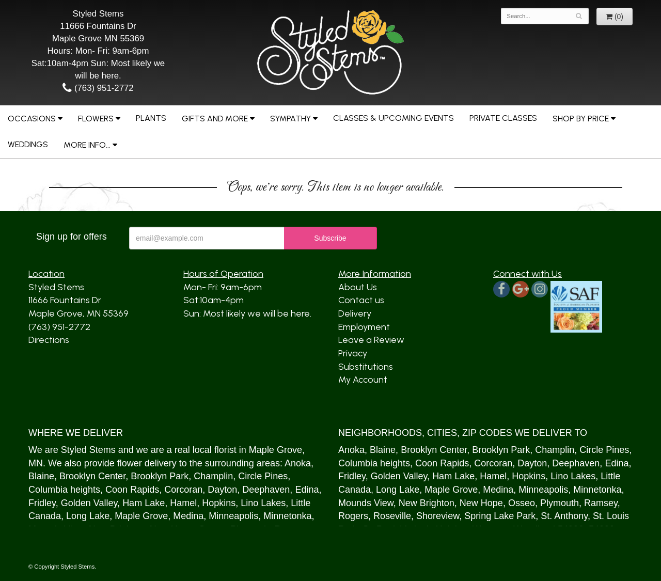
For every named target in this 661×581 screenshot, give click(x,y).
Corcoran (183, 489)
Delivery (354, 313)
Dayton (222, 489)
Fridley (42, 503)
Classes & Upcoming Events (393, 118)
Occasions (32, 118)
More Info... (87, 145)
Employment (364, 327)
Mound (352, 503)
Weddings (28, 144)
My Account (362, 379)
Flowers (96, 118)
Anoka (298, 463)
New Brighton (426, 503)
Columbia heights (64, 489)
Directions (48, 340)
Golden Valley (89, 503)
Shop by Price (581, 118)
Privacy (352, 353)
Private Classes (503, 118)
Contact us (361, 300)
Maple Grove (275, 450)
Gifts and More (215, 118)
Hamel (183, 503)
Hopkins (218, 503)
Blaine (41, 476)
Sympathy (290, 118)
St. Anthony (564, 516)
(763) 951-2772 (97, 88)
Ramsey (601, 503)
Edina (307, 489)
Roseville (392, 516)
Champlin (213, 476)
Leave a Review (371, 340)
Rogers (353, 516)
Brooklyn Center (92, 476)
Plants (151, 118)
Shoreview (437, 516)
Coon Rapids (132, 489)
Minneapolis (233, 516)
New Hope (481, 503)
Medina (188, 516)
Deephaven (266, 489)
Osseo (521, 503)
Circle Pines (263, 476)
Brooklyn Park (159, 476)
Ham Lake (143, 503)
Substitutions (365, 366)
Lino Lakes (263, 503)
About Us (357, 287)
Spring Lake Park (500, 516)
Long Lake (87, 516)
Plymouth (559, 503)
